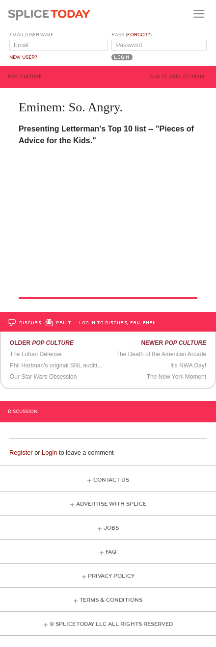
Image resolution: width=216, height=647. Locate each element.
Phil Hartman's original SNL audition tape (63, 365)
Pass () (131, 35)
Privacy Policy (111, 576)
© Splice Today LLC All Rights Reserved (111, 624)
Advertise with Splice (111, 504)
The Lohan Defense (35, 354)
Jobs (111, 528)
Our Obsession (43, 376)
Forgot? (138, 35)
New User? (23, 57)
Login (49, 452)
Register (21, 452)
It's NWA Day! (188, 365)
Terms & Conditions (111, 600)
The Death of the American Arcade (161, 354)
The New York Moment (176, 376)
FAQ (111, 552)
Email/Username (31, 35)
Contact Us (111, 480)
